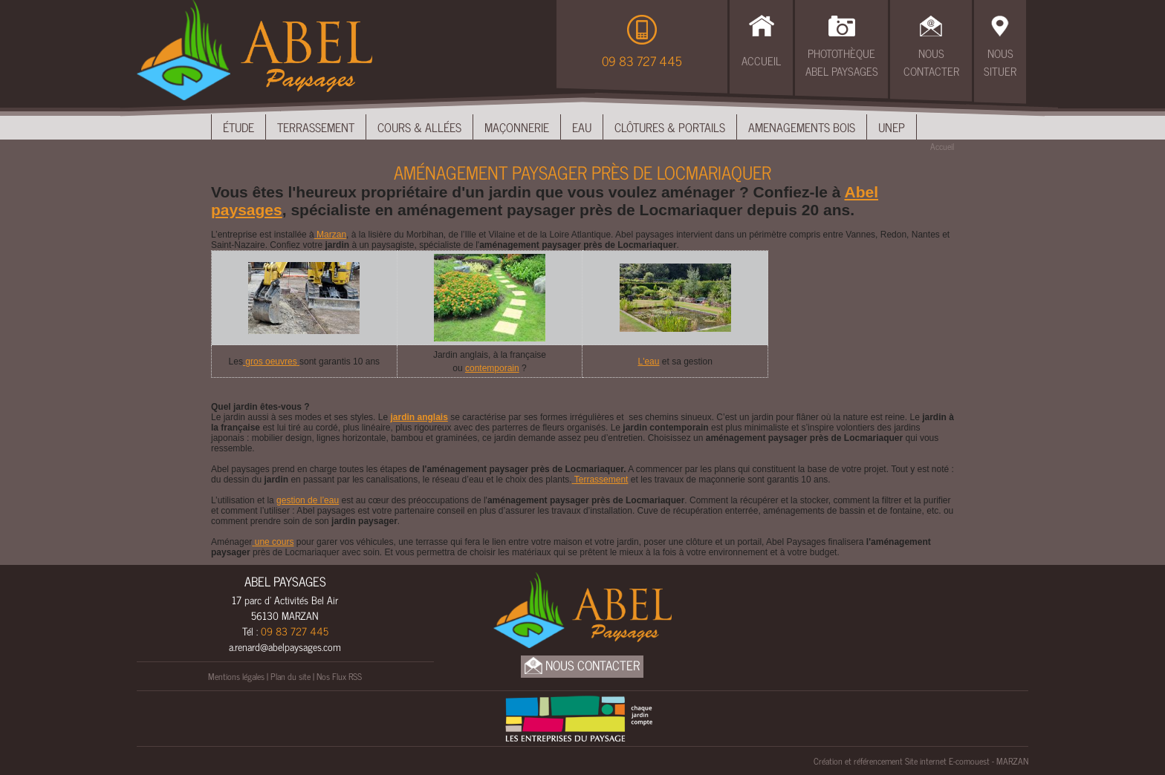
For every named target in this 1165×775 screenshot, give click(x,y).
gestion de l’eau (307, 500)
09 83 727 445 (642, 60)
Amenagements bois (801, 127)
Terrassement (315, 127)
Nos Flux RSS (339, 676)
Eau (581, 127)
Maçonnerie (516, 127)
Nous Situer (1000, 62)
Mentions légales (236, 676)
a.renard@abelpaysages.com (285, 646)
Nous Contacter (931, 62)
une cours (272, 542)
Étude (238, 127)
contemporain (492, 368)
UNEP (891, 127)
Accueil (761, 60)
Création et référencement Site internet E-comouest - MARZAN (921, 760)
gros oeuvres (271, 361)
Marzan (330, 234)
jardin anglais (418, 417)
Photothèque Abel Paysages (841, 62)
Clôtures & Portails (669, 127)
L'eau (648, 361)
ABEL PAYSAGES (285, 581)
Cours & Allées (419, 127)
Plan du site (290, 676)
